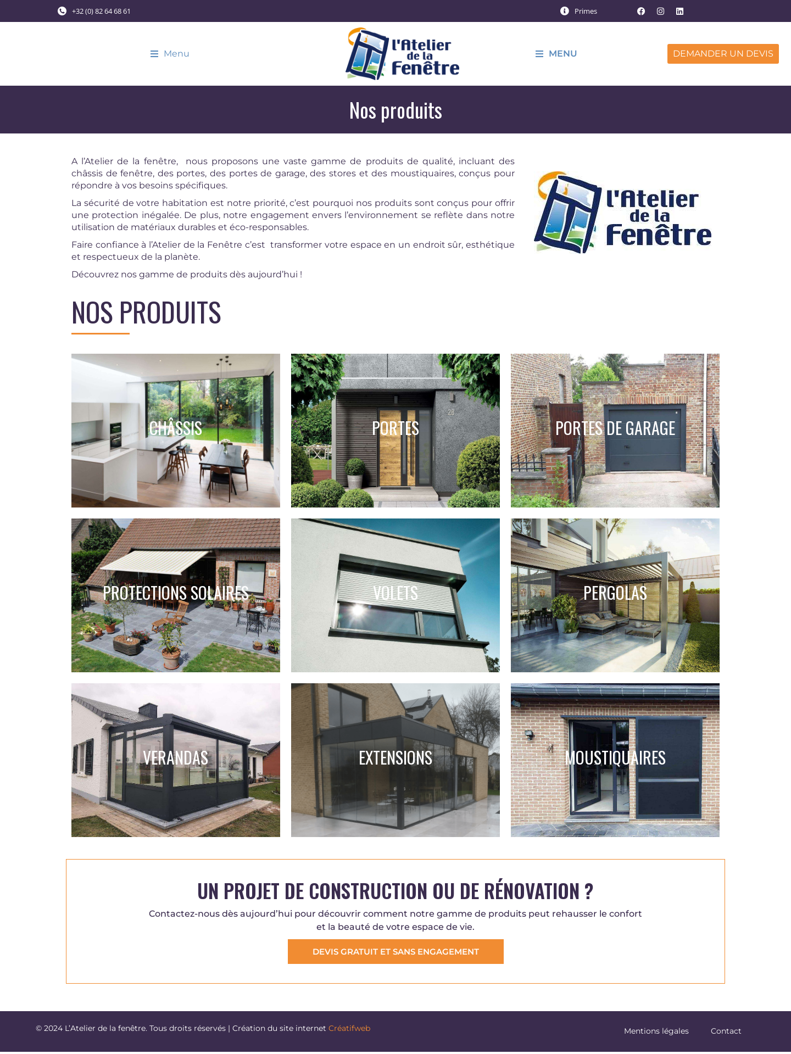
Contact (726, 1033)
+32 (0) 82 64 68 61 (101, 11)
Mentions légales (656, 1033)
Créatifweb (349, 1030)
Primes (586, 11)
